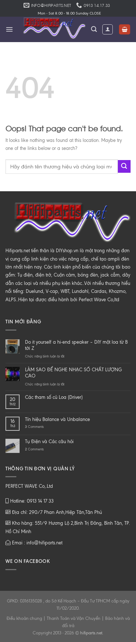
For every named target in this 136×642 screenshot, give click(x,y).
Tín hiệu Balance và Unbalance (57, 419)
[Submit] (124, 166)
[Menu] (9, 29)
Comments (34, 427)
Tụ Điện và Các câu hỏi (49, 441)
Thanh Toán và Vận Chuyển (73, 618)
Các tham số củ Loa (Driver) (54, 397)
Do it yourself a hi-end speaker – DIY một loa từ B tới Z (76, 345)
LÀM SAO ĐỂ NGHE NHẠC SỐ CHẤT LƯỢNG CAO (73, 373)
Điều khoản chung (24, 618)
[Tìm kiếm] (94, 29)
